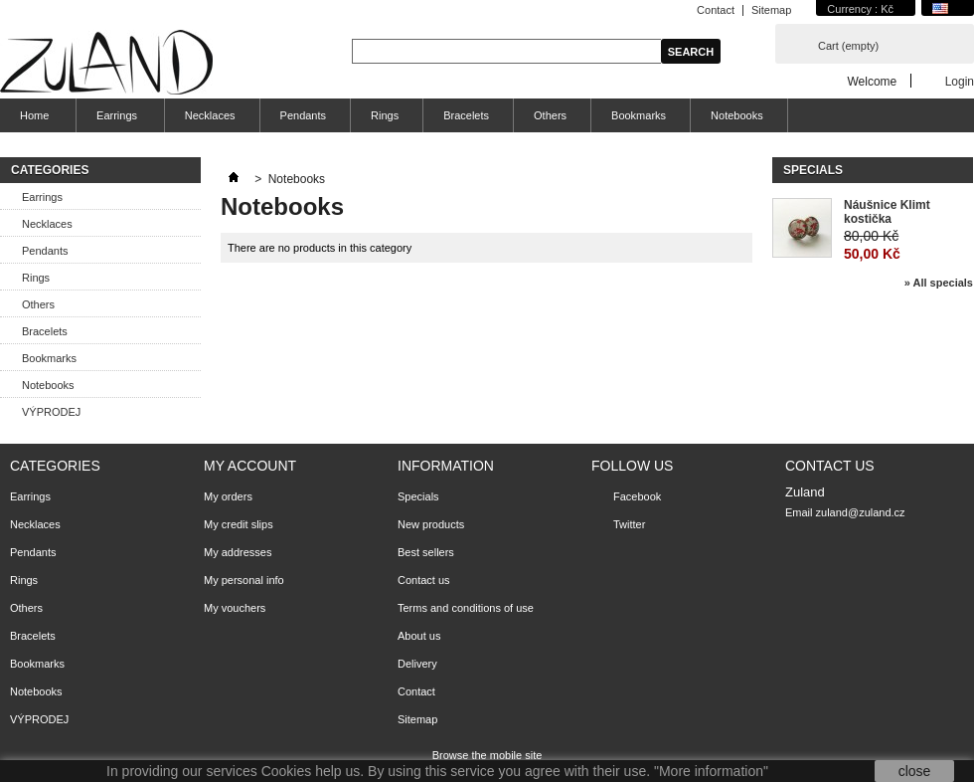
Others (550, 115)
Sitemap (771, 10)
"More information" (711, 771)
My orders (228, 496)
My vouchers (234, 608)
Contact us (424, 580)
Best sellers (426, 552)
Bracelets (466, 115)
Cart (848, 46)
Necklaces (210, 115)
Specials (813, 170)
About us (419, 636)
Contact (715, 10)
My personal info (244, 580)
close (914, 771)
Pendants (303, 115)
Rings (385, 115)
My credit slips (238, 524)
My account (250, 466)
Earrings (114, 120)
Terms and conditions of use (466, 608)
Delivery (417, 664)
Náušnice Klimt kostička (887, 212)
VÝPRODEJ (51, 412)
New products (431, 524)
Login (959, 81)
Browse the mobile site (487, 755)
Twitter (629, 524)
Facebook (637, 496)
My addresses (237, 552)
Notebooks (737, 115)
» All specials (938, 283)
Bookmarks (638, 115)
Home (32, 120)
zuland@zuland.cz (860, 512)
